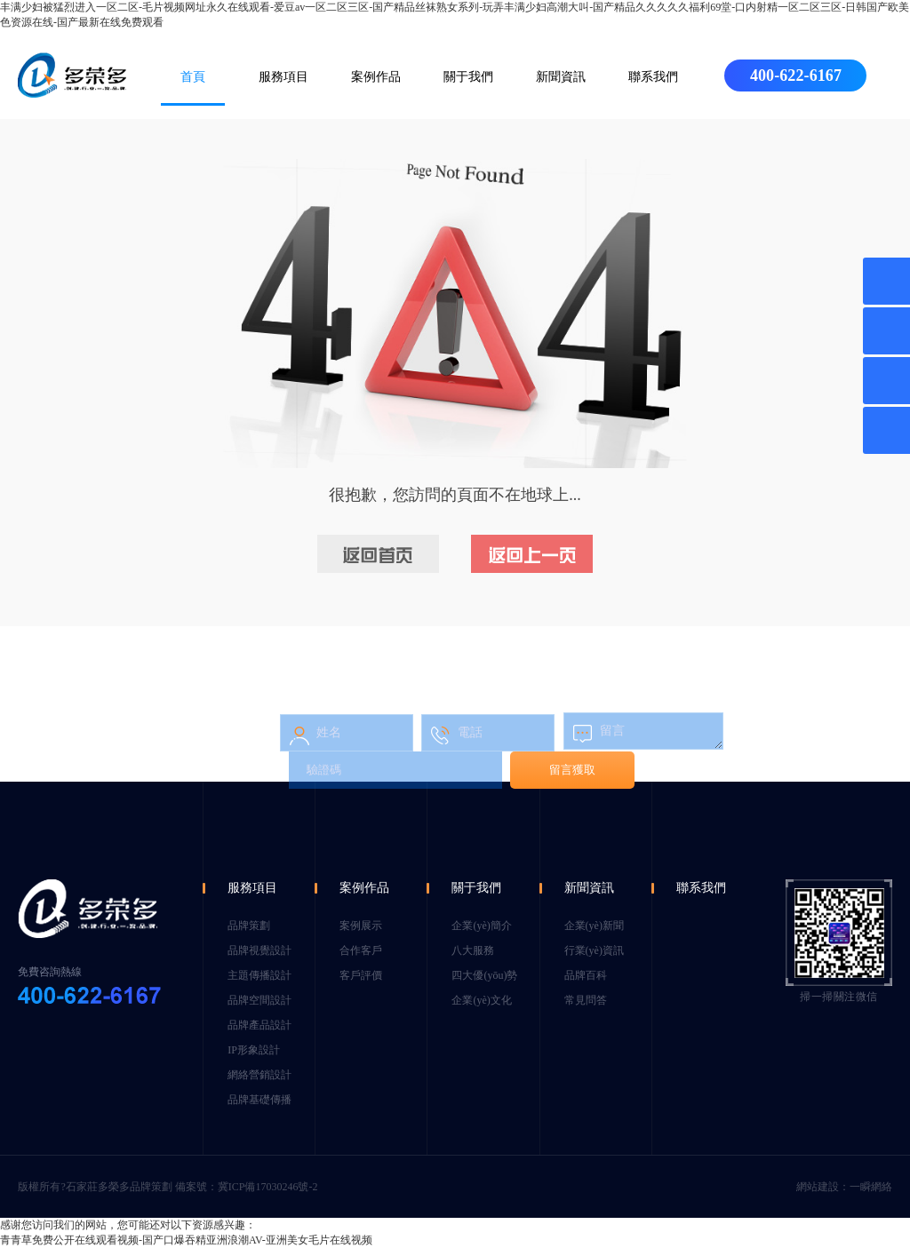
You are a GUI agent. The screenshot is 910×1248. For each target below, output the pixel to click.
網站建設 (817, 1186)
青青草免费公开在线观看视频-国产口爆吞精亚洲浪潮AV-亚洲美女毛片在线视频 (186, 1240)
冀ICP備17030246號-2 (268, 1186)
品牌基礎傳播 (259, 1099)
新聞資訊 (561, 76)
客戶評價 (360, 975)
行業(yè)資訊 (594, 950)
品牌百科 (585, 975)
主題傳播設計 (259, 975)
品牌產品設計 (259, 1025)
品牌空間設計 (259, 1000)
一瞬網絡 (871, 1186)
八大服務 (472, 950)
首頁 (192, 76)
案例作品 (376, 76)
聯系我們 (653, 76)
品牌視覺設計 (259, 950)
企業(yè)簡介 (481, 925)
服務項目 (283, 76)
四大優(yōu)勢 (484, 975)
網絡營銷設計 (259, 1075)
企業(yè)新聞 (594, 925)
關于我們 (468, 76)
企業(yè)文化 (481, 1000)
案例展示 (360, 925)
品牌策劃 (249, 925)
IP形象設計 (254, 1050)
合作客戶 (360, 950)
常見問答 (585, 1000)
